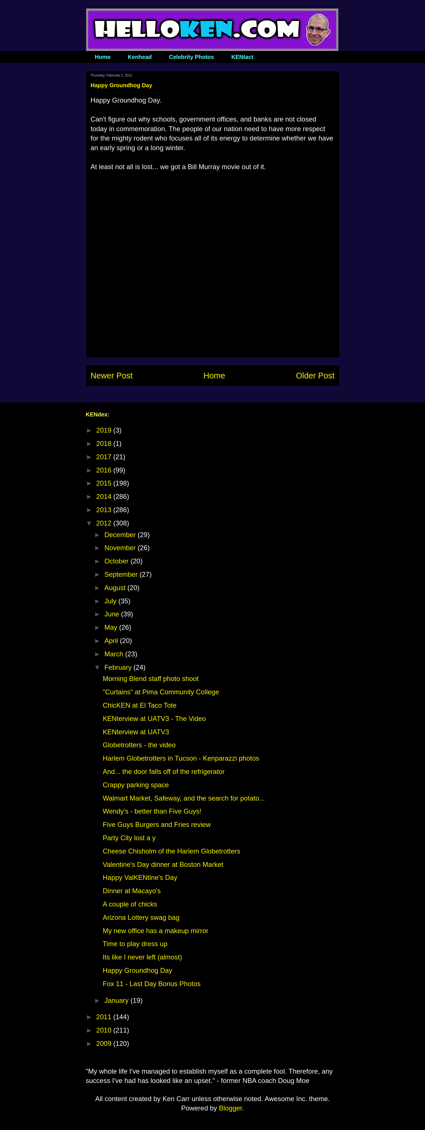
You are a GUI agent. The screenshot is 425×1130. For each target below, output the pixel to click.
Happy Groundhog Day (137, 970)
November (120, 548)
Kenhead (140, 57)
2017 (104, 457)
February (118, 667)
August (115, 587)
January (117, 1000)
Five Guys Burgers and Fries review (157, 824)
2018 (104, 443)
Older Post (315, 375)
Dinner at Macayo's (132, 891)
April (112, 640)
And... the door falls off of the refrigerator (163, 771)
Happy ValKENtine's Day (140, 877)
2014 (104, 496)
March (114, 654)
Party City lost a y (129, 838)
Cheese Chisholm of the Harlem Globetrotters (171, 851)
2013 (104, 510)
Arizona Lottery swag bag (141, 917)
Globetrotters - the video (139, 745)
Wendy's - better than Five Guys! (152, 811)
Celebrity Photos (191, 57)
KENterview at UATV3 (136, 732)
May (111, 627)
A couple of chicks (130, 904)
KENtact (242, 57)
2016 (104, 470)
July (111, 601)
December (120, 535)
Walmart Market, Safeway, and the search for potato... (184, 798)
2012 (104, 523)
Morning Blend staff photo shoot (150, 678)
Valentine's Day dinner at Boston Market (163, 864)
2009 (104, 1043)
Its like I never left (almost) (142, 957)
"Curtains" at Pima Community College (161, 692)
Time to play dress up (135, 944)
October (117, 561)
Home (103, 57)
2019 (104, 430)
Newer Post (112, 375)
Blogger (230, 1108)
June (112, 614)
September (121, 574)
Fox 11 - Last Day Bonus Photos (152, 984)
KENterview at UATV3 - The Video (154, 718)
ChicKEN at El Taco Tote (140, 705)
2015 (104, 483)
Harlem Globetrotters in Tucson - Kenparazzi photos (181, 758)
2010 (104, 1030)
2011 (104, 1017)
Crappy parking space (136, 785)
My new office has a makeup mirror (155, 931)
